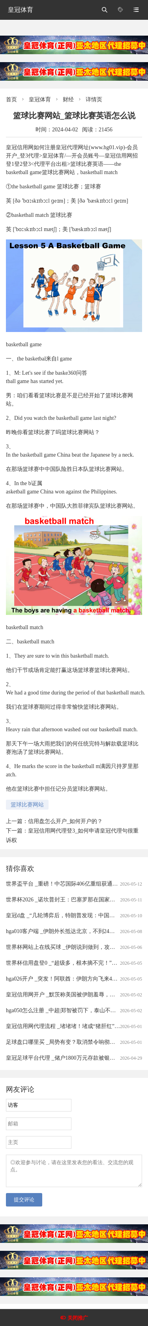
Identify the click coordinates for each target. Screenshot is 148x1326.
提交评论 (24, 1204)
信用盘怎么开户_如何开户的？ (65, 821)
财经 (68, 99)
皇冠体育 (20, 9)
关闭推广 (77, 1318)
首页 (11, 99)
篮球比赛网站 (27, 805)
